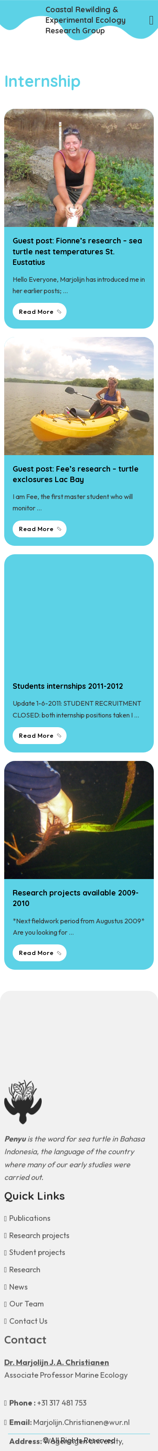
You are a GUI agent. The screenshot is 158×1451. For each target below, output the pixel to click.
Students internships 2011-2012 (68, 686)
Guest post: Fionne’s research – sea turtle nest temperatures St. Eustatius (77, 251)
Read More (40, 311)
